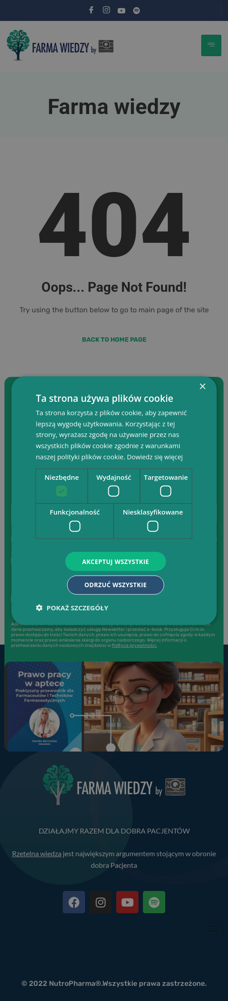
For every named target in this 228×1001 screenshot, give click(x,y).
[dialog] (114, 500)
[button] (72, 608)
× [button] (202, 386)
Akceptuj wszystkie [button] (115, 560)
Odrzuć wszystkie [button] (115, 585)
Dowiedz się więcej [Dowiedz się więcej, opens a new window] (156, 455)
